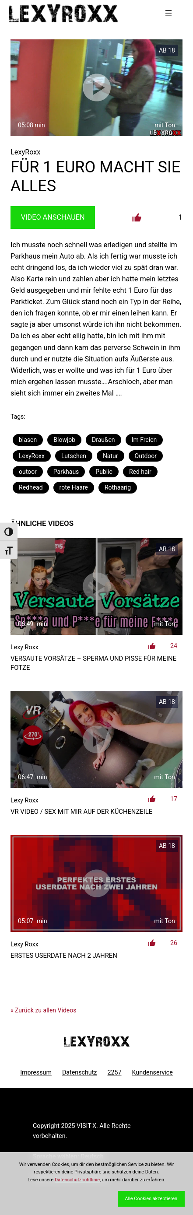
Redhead (31, 487)
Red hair (140, 471)
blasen (28, 439)
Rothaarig (118, 487)
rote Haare (74, 487)
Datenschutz (79, 1072)
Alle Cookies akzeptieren (151, 1198)
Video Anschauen (53, 217)
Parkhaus (66, 471)
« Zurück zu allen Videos (43, 1010)
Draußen (103, 439)
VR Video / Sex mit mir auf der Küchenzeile (81, 812)
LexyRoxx (32, 455)
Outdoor (146, 455)
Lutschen (73, 455)
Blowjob (64, 439)
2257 (114, 1072)
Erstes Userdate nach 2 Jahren (64, 955)
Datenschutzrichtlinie (77, 1180)
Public (103, 471)
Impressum (36, 1072)
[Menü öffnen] (168, 13)
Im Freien (144, 439)
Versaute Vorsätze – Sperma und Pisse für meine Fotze (93, 663)
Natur (110, 455)
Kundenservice (152, 1072)
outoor (28, 471)
